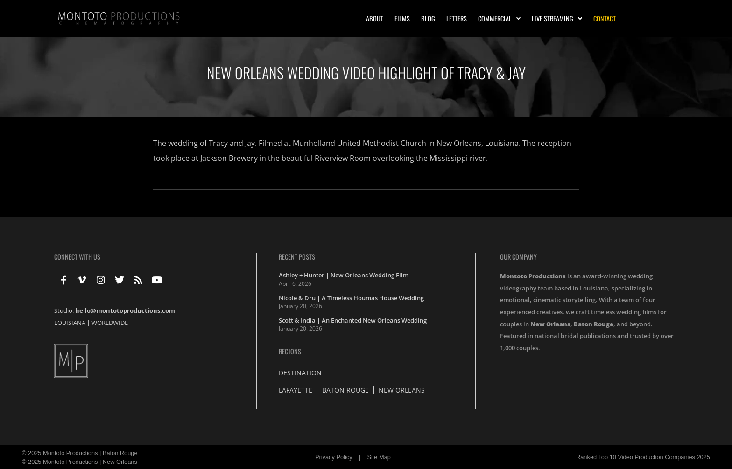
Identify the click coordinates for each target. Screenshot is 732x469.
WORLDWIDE (110, 322)
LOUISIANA (69, 322)
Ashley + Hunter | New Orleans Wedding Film (343, 275)
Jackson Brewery (229, 158)
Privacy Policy (333, 457)
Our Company (518, 257)
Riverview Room (343, 158)
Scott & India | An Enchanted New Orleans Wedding (353, 320)
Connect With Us (77, 257)
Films (402, 18)
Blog (428, 18)
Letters (456, 18)
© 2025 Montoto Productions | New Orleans (79, 461)
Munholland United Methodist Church (359, 143)
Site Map (379, 457)
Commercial (499, 19)
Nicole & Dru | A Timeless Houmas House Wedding (351, 298)
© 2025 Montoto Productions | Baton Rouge (80, 452)
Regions (290, 351)
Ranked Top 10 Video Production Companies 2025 (643, 457)
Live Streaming (557, 19)
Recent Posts (297, 257)
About (374, 18)
